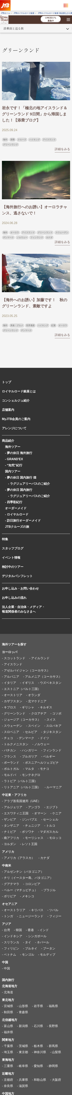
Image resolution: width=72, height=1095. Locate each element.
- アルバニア (10, 676)
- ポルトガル (10, 768)
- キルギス (45, 707)
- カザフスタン (12, 701)
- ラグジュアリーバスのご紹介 (27, 483)
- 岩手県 (37, 1006)
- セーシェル (49, 819)
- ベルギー (48, 756)
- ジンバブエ (28, 819)
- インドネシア (12, 936)
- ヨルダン (9, 844)
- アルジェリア (12, 807)
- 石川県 (37, 1026)
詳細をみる (62, 149)
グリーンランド (10, 144)
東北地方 (8, 1000)
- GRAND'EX (14, 459)
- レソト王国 (28, 844)
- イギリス (27, 682)
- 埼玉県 (7, 1052)
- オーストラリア (13, 910)
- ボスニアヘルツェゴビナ (41, 762)
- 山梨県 (55, 1052)
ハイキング (34, 139)
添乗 (12, 139)
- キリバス (36, 910)
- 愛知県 (37, 1066)
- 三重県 (7, 1066)
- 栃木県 (37, 1046)
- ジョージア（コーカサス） (21, 719)
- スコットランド (13, 658)
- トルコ (49, 825)
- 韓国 (18, 930)
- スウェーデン (12, 725)
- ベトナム (9, 954)
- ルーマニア (53, 787)
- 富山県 (7, 1026)
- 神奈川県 (39, 1052)
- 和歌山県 (39, 1079)
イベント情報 (11, 557)
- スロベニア (10, 732)
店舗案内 (8, 409)
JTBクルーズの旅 (17, 526)
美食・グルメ (16, 325)
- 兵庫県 (22, 1079)
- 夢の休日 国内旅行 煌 (20, 477)
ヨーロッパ (9, 652)
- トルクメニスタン (15, 744)
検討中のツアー (12, 566)
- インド (43, 930)
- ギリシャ (27, 707)
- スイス (50, 719)
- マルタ (28, 768)
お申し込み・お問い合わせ (20, 588)
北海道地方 (9, 986)
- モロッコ (54, 837)
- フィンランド (51, 750)
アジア (6, 923)
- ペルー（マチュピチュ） (20, 890)
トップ (6, 382)
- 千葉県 (7, 1046)
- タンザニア (10, 825)
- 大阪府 (55, 1079)
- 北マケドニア (36, 701)
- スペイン (33, 725)
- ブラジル (48, 890)
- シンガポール (36, 936)
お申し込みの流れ (14, 597)
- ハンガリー (28, 750)
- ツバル (52, 910)
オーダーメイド (15, 508)
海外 (5, 139)
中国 (5, 962)
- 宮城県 (7, 1006)
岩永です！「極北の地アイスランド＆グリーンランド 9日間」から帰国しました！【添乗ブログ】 (34, 114)
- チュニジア (31, 825)
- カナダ (44, 857)
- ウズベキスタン (49, 682)
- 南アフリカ (10, 837)
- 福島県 (52, 1006)
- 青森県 (22, 1012)
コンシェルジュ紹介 (16, 400)
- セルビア (30, 732)
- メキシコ (27, 896)
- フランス (9, 756)
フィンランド (36, 237)
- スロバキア (52, 725)
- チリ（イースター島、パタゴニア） (27, 877)
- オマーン (39, 813)
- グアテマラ (10, 884)
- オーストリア (12, 695)
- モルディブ (46, 954)
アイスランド (49, 139)
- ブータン (48, 948)
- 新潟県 (22, 1026)
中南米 (6, 865)
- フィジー (54, 916)
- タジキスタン (51, 732)
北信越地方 (9, 1019)
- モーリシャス (33, 837)
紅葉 (53, 325)
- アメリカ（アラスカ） (18, 857)
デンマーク (8, 237)
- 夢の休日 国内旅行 (18, 489)
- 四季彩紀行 (13, 502)
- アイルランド (39, 658)
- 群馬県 (52, 1046)
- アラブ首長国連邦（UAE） (21, 801)
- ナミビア (9, 831)
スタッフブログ (12, 548)
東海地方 (8, 1059)
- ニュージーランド (30, 916)
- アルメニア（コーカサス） (42, 676)
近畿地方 (8, 1073)
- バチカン (9, 750)
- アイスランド (12, 664)
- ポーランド (10, 762)
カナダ (49, 237)
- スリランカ (10, 942)
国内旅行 (8, 980)
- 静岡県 (52, 1066)
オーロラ (14, 232)
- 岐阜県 (22, 1066)
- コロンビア (31, 884)
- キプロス (9, 707)
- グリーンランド (13, 713)
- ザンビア (9, 819)
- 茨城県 (22, 1046)
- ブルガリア (28, 756)
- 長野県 (52, 1026)
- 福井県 (7, 1032)
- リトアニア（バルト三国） (21, 787)
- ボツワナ (27, 831)
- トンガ (7, 916)
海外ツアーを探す (14, 644)
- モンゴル (27, 954)
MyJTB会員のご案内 (16, 419)
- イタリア (9, 682)
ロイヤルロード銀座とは (19, 391)
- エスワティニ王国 (15, 813)
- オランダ (33, 695)
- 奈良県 (7, 1086)
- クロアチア (37, 713)
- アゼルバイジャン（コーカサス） (26, 670)
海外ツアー (12, 446)
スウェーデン (61, 232)
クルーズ (22, 139)
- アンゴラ (33, 807)
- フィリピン (10, 948)
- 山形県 (22, 1006)
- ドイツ (43, 738)
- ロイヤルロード (16, 514)
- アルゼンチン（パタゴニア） (23, 871)
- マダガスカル (48, 831)
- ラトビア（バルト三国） (20, 781)
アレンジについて (14, 428)
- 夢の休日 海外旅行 (18, 453)
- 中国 (6, 968)
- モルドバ (9, 775)
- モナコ (43, 768)
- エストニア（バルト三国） (21, 689)
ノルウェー (22, 237)
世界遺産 (30, 325)
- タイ (27, 942)
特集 (5, 539)
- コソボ (55, 713)
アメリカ (8, 851)
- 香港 (30, 930)
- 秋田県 (7, 1012)
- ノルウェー (41, 744)
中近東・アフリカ (14, 794)
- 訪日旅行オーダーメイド (23, 520)
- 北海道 (7, 992)
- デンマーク (25, 738)
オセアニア (9, 904)
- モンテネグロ (30, 775)
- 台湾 (6, 930)
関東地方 (8, 1039)
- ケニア (55, 813)
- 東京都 (22, 1052)
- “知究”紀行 (13, 465)
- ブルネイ (30, 948)
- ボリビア (9, 896)
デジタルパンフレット (17, 576)
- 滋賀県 (22, 1086)
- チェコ (7, 738)
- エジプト (51, 807)
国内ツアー (12, 471)
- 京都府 (7, 1079)
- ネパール (42, 942)
